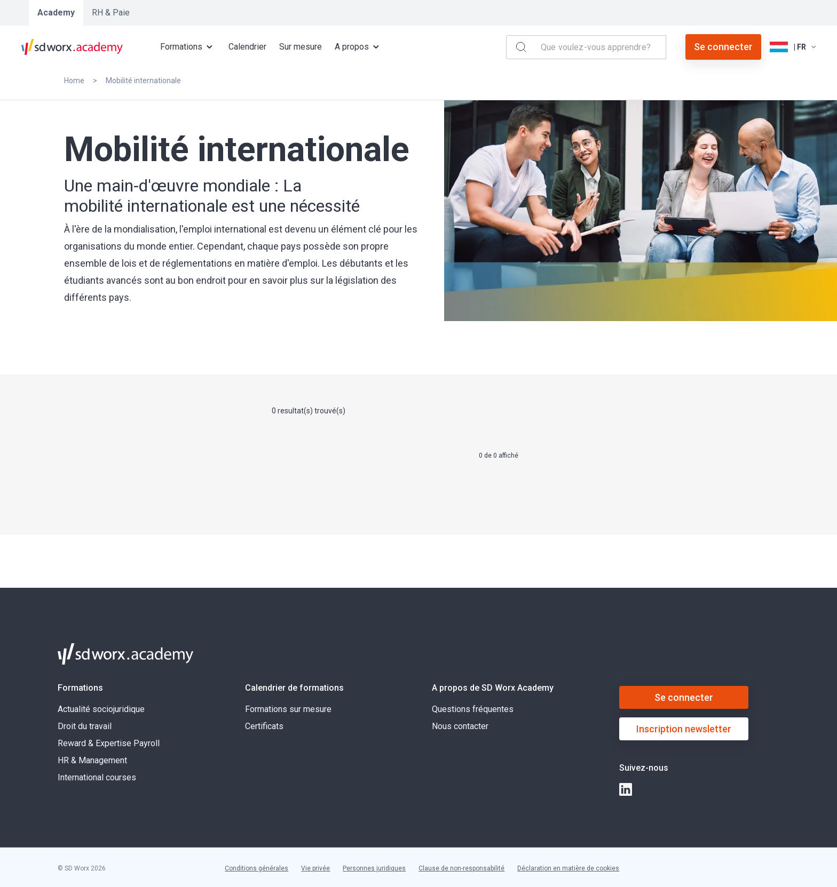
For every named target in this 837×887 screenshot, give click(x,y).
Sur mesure (300, 47)
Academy (56, 12)
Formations (80, 688)
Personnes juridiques (374, 868)
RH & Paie (111, 12)
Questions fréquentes (473, 709)
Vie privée (315, 868)
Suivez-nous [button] (643, 768)
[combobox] (601, 47)
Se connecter (723, 46)
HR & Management (92, 760)
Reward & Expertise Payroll (109, 743)
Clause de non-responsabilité (461, 868)
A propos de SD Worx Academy (493, 688)
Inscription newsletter (683, 728)
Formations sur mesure (288, 709)
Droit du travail (85, 726)
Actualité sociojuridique (101, 709)
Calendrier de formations (294, 688)
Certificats (264, 726)
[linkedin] (625, 789)
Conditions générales (256, 868)
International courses (97, 777)
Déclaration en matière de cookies (568, 868)
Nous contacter (460, 726)
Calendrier (247, 47)
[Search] (521, 47)
